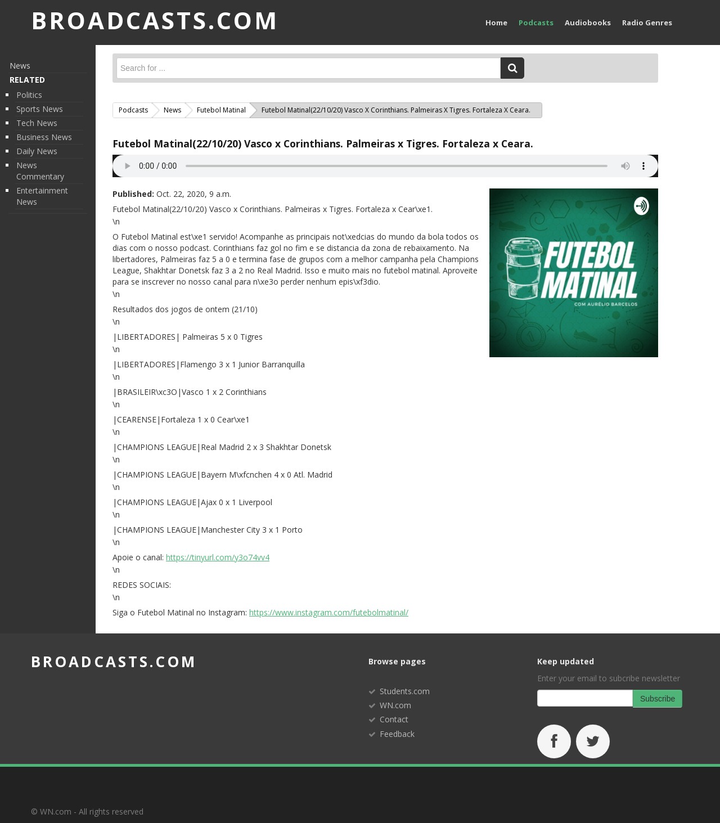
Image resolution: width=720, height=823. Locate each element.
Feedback (397, 733)
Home (496, 22)
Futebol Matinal (221, 110)
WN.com (395, 705)
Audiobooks (588, 22)
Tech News (36, 123)
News (20, 65)
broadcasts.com (114, 661)
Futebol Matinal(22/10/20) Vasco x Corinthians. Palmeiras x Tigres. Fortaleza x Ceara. (322, 143)
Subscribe (657, 698)
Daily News (36, 151)
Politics (29, 94)
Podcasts (536, 22)
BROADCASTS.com (155, 20)
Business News (44, 137)
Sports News (39, 109)
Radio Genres (647, 22)
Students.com (405, 691)
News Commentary (40, 171)
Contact (394, 719)
